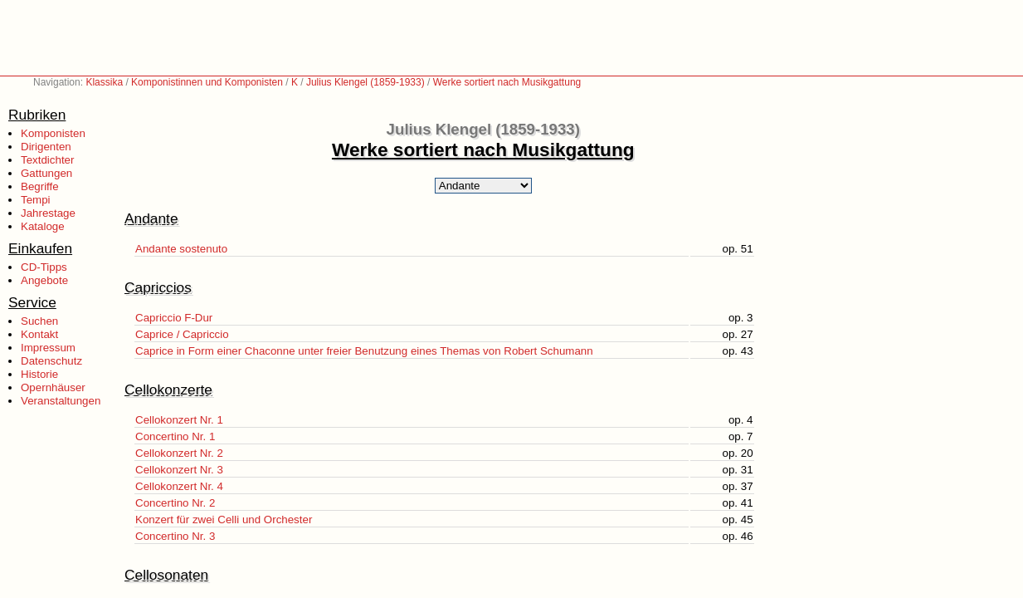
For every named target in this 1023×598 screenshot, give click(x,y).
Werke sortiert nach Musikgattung (507, 82)
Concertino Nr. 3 (175, 536)
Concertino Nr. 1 (175, 436)
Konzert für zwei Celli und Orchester (223, 519)
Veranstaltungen (60, 401)
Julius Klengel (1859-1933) (365, 82)
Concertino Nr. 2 (175, 503)
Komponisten (53, 133)
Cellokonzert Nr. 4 (179, 486)
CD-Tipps (44, 267)
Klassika (104, 82)
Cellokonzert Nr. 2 (179, 453)
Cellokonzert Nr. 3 (179, 469)
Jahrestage (48, 213)
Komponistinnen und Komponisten (207, 82)
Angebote (44, 280)
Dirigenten (46, 146)
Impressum (48, 347)
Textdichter (47, 160)
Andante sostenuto (181, 249)
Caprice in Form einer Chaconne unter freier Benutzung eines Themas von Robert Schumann (364, 351)
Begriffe (40, 186)
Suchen (39, 321)
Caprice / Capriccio (182, 334)
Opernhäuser (53, 387)
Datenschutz (51, 361)
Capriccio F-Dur (173, 317)
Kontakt (39, 334)
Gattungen (46, 173)
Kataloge (43, 226)
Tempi (36, 200)
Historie (39, 374)
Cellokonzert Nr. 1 (179, 420)
